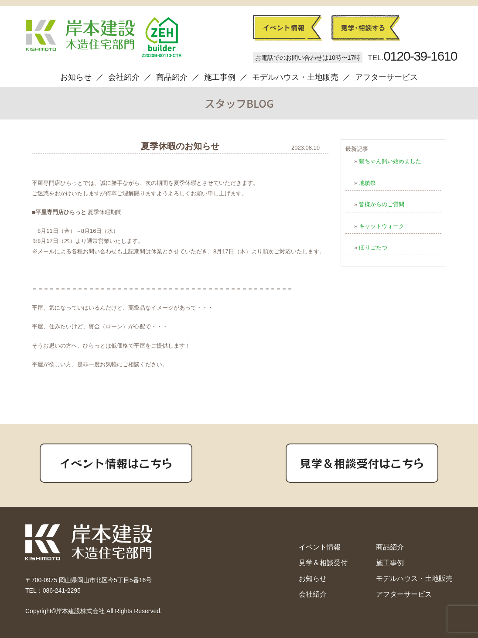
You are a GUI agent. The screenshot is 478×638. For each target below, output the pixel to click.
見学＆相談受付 (323, 562)
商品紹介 (172, 77)
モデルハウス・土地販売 (295, 77)
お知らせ (76, 77)
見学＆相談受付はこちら (362, 462)
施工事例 (220, 77)
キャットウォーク (381, 226)
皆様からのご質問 (381, 204)
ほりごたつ (373, 247)
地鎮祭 (367, 183)
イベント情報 (320, 547)
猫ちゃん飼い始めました (390, 161)
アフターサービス (386, 77)
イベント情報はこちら (116, 462)
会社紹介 (124, 77)
